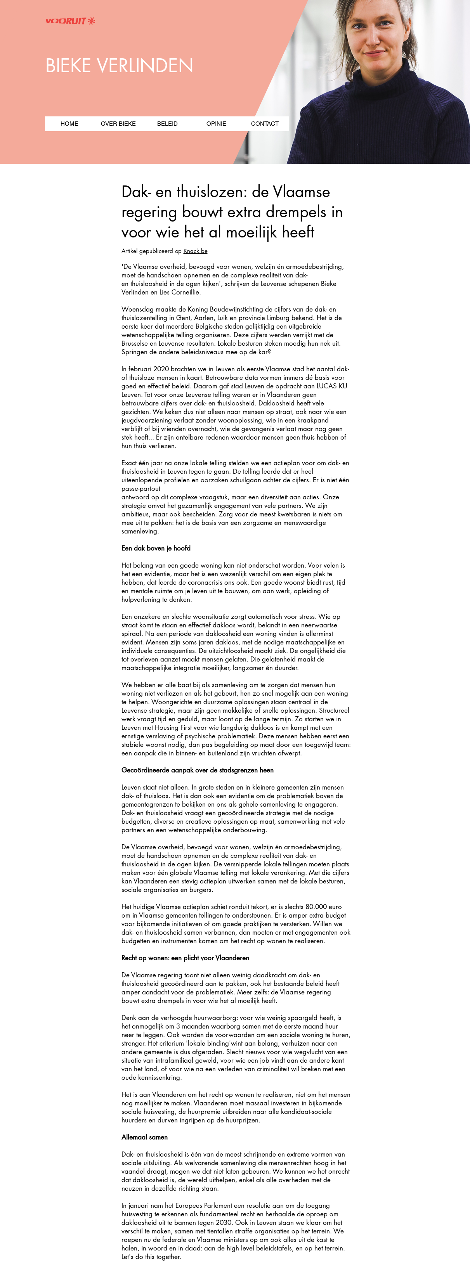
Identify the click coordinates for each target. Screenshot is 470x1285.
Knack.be (196, 251)
